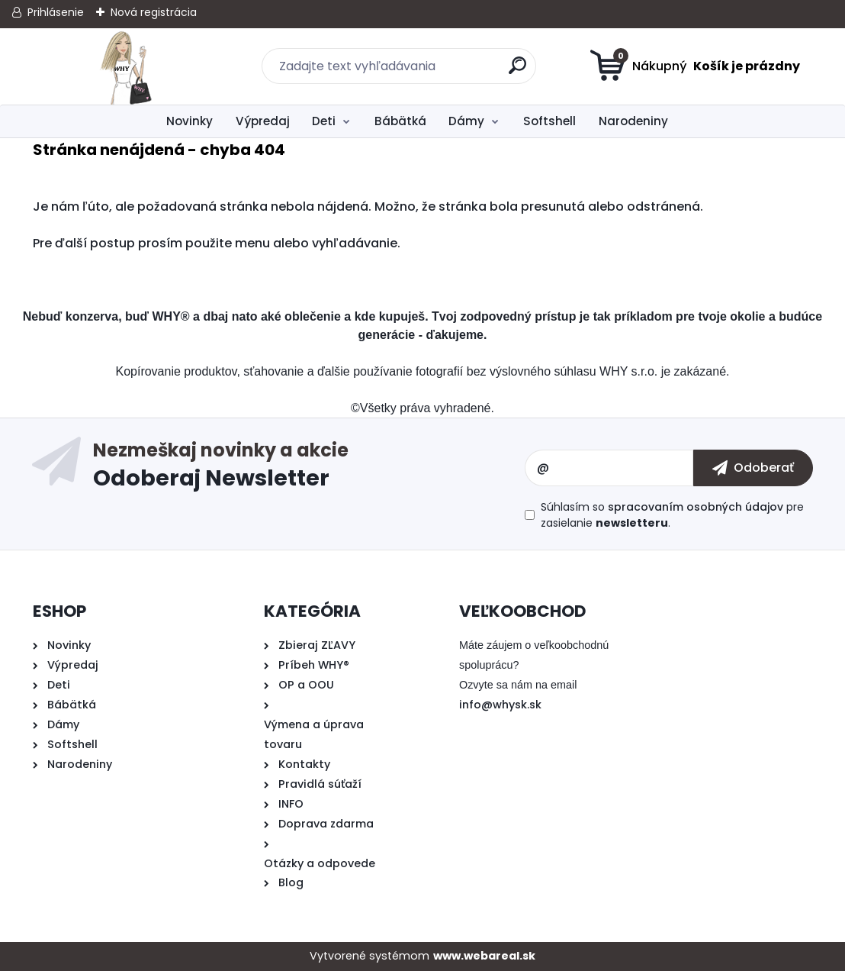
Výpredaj (263, 121)
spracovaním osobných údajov (695, 507)
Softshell (549, 121)
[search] (518, 71)
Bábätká (400, 121)
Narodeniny (633, 121)
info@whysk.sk (500, 704)
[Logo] (126, 66)
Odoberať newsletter (309, 468)
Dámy (466, 121)
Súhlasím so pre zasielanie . (672, 515)
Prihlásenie (55, 12)
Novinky (189, 121)
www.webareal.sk (484, 955)
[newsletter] (753, 468)
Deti (324, 121)
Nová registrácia (154, 12)
